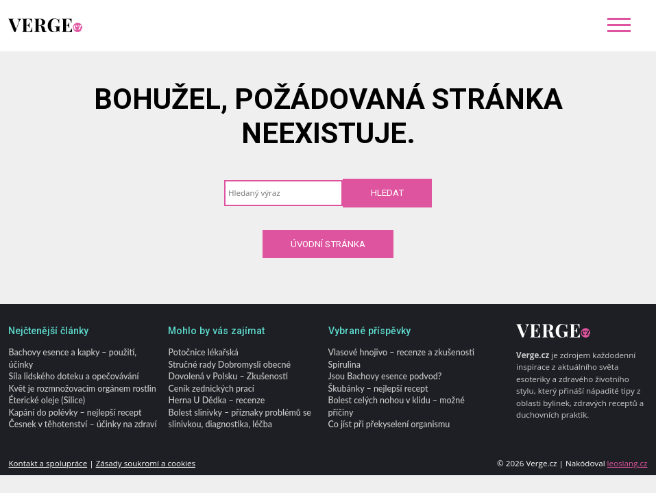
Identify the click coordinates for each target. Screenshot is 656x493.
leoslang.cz (627, 464)
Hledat (387, 193)
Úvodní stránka (328, 244)
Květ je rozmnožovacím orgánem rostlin (82, 388)
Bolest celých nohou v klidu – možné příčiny (396, 407)
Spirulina (344, 364)
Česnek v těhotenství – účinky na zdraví (82, 425)
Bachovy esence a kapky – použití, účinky (72, 359)
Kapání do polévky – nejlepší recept (74, 412)
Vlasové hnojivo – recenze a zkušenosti (401, 353)
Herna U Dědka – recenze (216, 401)
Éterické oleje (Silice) (46, 401)
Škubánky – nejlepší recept (378, 388)
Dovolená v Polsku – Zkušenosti (227, 377)
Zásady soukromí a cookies (145, 464)
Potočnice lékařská (203, 353)
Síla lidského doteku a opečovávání (73, 377)
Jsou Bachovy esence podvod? (385, 377)
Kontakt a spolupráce (47, 464)
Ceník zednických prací (211, 388)
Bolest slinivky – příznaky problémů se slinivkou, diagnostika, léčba (239, 418)
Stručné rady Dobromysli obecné (229, 364)
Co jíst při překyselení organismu (389, 425)
